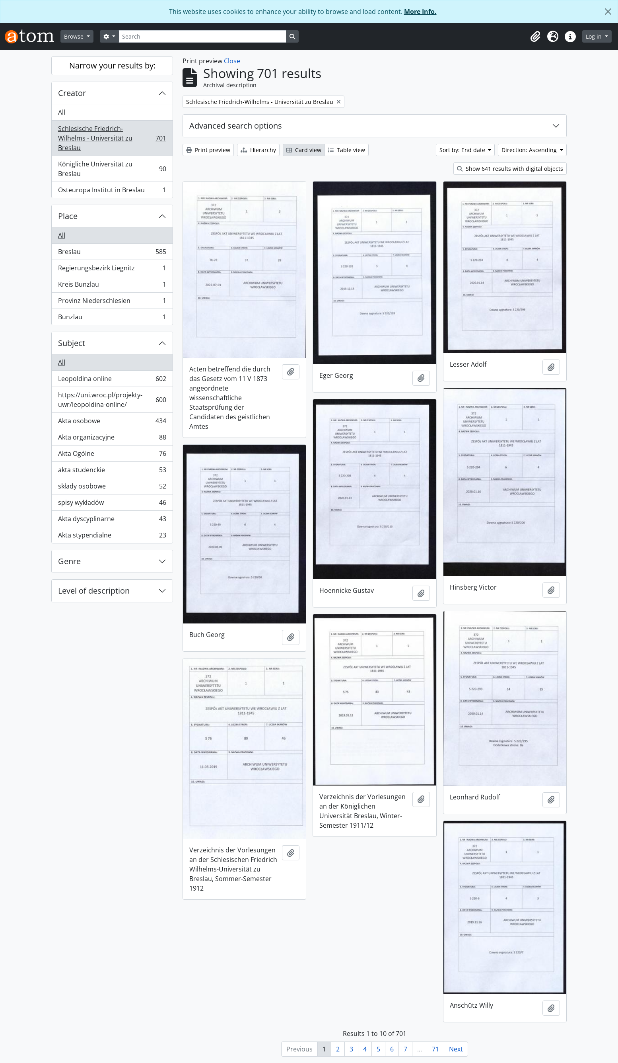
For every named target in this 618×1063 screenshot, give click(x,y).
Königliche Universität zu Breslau (112, 169)
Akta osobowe (112, 422)
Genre (69, 561)
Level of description (94, 590)
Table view (346, 150)
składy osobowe (112, 487)
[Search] (202, 36)
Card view (303, 150)
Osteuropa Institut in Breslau (112, 191)
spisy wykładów (112, 504)
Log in (594, 36)
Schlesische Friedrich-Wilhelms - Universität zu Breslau (112, 138)
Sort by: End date (463, 150)
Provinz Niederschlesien (112, 302)
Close (232, 61)
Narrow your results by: (112, 65)
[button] (535, 36)
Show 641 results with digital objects (510, 168)
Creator (72, 93)
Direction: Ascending (529, 150)
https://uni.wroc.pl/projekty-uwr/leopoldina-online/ (112, 400)
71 (435, 1049)
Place (68, 216)
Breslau (112, 253)
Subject (71, 343)
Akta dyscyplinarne (112, 520)
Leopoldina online (112, 380)
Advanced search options (235, 125)
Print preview (208, 150)
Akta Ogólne (112, 455)
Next (456, 1049)
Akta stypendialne (112, 536)
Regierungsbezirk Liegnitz (112, 269)
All (61, 112)
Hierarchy (258, 150)
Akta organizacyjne (112, 439)
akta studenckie (112, 471)
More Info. (420, 11)
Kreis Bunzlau (112, 286)
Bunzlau (112, 318)
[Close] (608, 11)
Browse (74, 36)
